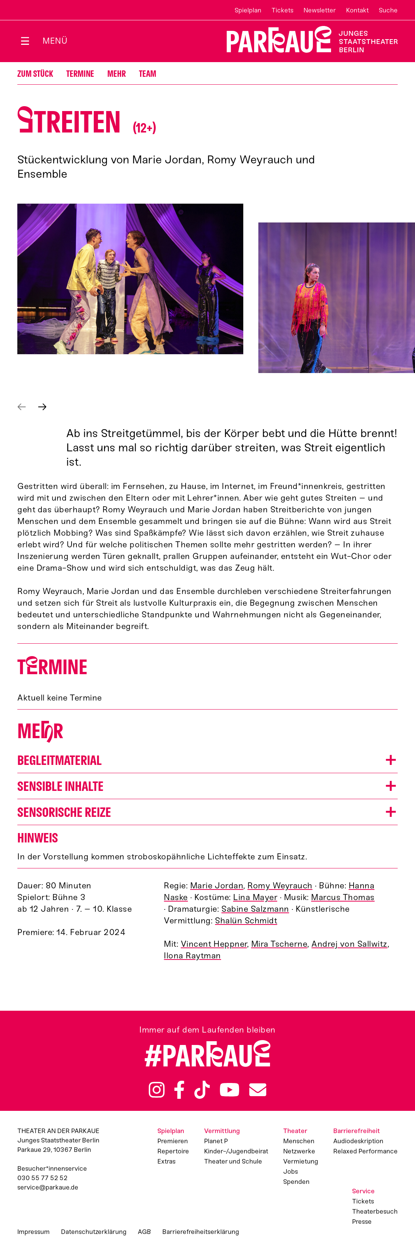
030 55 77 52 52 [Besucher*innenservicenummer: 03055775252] (42, 1178)
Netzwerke (299, 1151)
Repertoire (173, 1151)
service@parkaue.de (47, 1187)
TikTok (202, 1090)
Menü (55, 41)
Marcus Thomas (343, 897)
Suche (388, 10)
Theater (295, 1131)
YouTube (230, 1090)
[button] (207, 760)
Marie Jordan (216, 885)
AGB (144, 1231)
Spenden (296, 1181)
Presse (362, 1221)
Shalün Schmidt (246, 920)
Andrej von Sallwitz (349, 944)
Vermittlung (222, 1131)
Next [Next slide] (42, 407)
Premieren (172, 1141)
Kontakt (357, 10)
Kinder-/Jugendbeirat (236, 1151)
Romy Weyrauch (280, 885)
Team (147, 74)
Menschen (298, 1141)
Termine (80, 74)
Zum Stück (35, 74)
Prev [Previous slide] (21, 407)
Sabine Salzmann (255, 909)
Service (363, 1191)
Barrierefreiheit (356, 1131)
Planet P (216, 1141)
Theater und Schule (233, 1161)
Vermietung (300, 1161)
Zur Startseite (307, 39)
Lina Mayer (255, 897)
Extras (166, 1161)
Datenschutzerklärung (94, 1231)
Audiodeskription (358, 1141)
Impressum (33, 1231)
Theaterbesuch (375, 1211)
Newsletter (320, 10)
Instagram (157, 1090)
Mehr (116, 74)
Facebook (179, 1090)
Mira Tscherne (279, 944)
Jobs (290, 1171)
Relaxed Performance (365, 1151)
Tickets (282, 10)
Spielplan (248, 10)
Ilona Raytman (192, 955)
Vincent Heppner (214, 944)
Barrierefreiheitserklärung (200, 1231)
